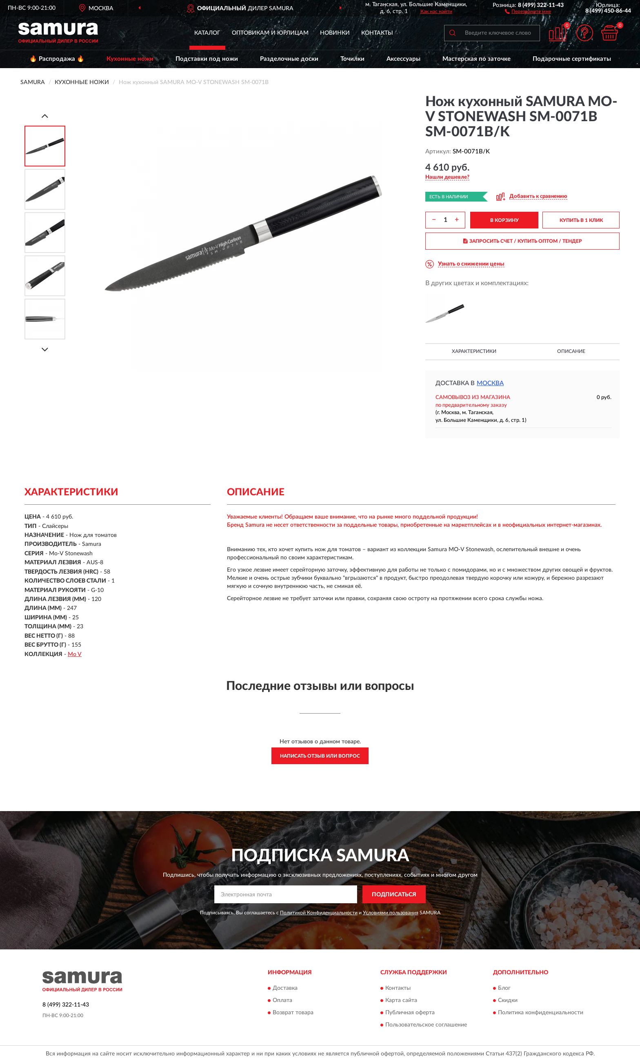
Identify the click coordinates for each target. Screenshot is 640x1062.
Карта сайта (401, 1000)
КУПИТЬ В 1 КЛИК (581, 220)
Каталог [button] (207, 33)
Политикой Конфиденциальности (319, 912)
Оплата (282, 1000)
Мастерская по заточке (476, 59)
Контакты (377, 33)
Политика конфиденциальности (540, 1012)
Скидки (508, 1000)
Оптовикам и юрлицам (270, 33)
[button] (528, 11)
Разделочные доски (289, 59)
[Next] (44, 349)
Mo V (75, 654)
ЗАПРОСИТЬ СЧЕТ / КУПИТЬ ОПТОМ (522, 241)
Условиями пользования (390, 912)
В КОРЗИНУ (504, 220)
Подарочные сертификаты (572, 59)
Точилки (352, 59)
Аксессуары (403, 59)
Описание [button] (571, 351)
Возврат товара (293, 1012)
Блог (504, 988)
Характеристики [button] (474, 351)
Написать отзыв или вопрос (320, 756)
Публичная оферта (410, 1012)
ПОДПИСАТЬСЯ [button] (394, 895)
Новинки (335, 33)
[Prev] (44, 115)
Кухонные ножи (130, 59)
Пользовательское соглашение (426, 1025)
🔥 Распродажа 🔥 (56, 59)
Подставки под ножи (207, 59)
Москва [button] (490, 383)
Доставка (285, 988)
